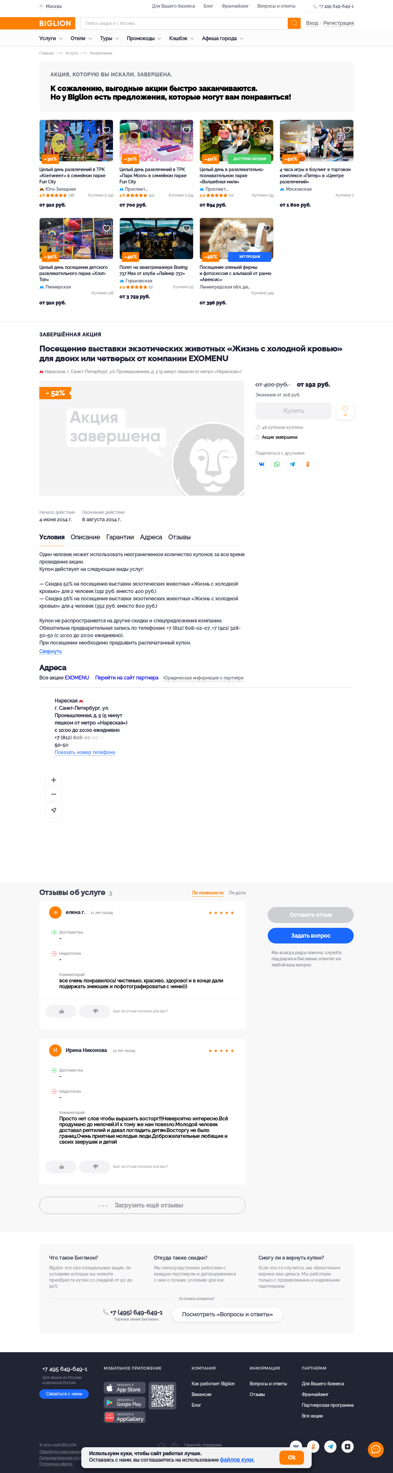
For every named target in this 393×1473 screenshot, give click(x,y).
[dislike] (94, 1011)
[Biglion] (57, 23)
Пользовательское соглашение (67, 1458)
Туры (111, 38)
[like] (60, 1011)
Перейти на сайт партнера (126, 678)
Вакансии (201, 1394)
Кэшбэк (183, 38)
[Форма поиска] (190, 23)
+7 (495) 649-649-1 (136, 1312)
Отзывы (179, 537)
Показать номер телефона (85, 752)
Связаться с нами (64, 1393)
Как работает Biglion (213, 1383)
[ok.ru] (313, 1446)
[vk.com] (296, 1446)
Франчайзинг (235, 6)
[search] (294, 23)
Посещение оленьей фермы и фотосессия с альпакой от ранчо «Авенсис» (235, 273)
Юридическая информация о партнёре (203, 677)
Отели (83, 38)
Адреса (151, 537)
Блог (208, 6)
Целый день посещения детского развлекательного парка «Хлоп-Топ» (73, 273)
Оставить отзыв (311, 915)
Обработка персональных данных (69, 1452)
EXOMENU (77, 678)
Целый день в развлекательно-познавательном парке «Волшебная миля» (232, 175)
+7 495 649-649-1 (336, 6)
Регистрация (338, 23)
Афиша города (224, 38)
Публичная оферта (55, 1464)
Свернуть (50, 651)
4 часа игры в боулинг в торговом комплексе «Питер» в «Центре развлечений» (315, 175)
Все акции (312, 1416)
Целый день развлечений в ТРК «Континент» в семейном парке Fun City (72, 175)
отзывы (142, 1205)
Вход (312, 23)
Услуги (52, 38)
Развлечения (96, 53)
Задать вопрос (310, 935)
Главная (46, 53)
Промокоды (145, 38)
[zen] (347, 1446)
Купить (293, 411)
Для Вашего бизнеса (173, 6)
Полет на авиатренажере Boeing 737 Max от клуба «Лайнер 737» (153, 270)
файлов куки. (237, 1459)
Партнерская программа (328, 1405)
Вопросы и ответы (276, 6)
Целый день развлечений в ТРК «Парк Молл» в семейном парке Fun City (152, 175)
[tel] (330, 1446)
